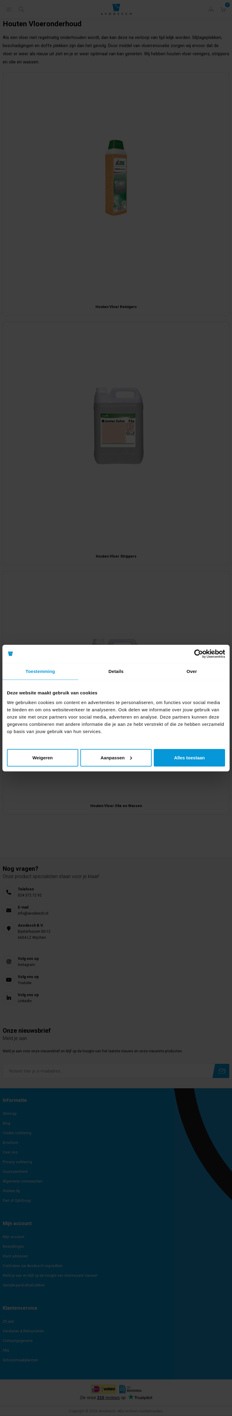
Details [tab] (116, 671)
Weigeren (42, 757)
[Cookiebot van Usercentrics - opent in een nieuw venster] (198, 653)
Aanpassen (116, 757)
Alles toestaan (189, 757)
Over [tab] (191, 671)
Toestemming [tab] (40, 671)
